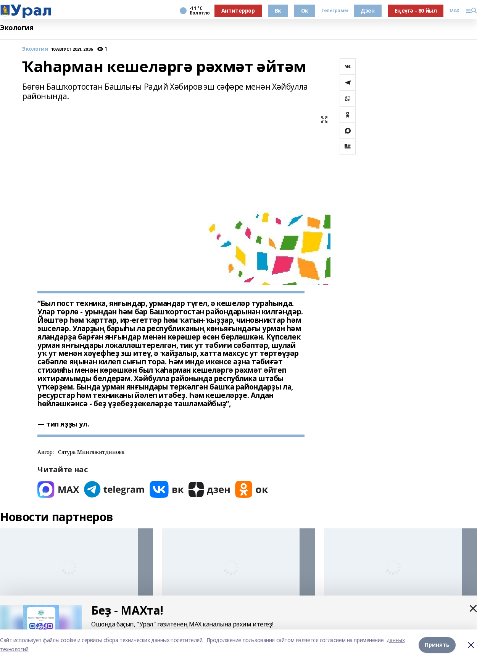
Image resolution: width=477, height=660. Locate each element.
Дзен (367, 10)
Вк (278, 10)
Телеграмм (334, 10)
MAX (454, 10)
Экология (17, 28)
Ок (304, 10)
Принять (437, 644)
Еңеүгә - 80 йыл (416, 10)
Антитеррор (238, 10)
